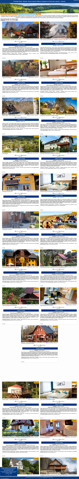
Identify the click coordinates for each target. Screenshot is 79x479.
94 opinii (27, 276)
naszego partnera (24, 55)
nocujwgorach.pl (76, 0)
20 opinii (25, 238)
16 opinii (66, 86)
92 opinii (64, 314)
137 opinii (63, 446)
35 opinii (28, 48)
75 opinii (30, 446)
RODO (11, 473)
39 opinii (63, 238)
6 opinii (65, 408)
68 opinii (25, 86)
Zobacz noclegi (21, 46)
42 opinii (68, 276)
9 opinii (27, 314)
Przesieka (36, 22)
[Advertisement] (39, 372)
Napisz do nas (51, 477)
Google (2, 468)
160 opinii (23, 162)
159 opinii (66, 162)
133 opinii (25, 200)
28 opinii (27, 408)
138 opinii (65, 124)
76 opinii (45, 352)
